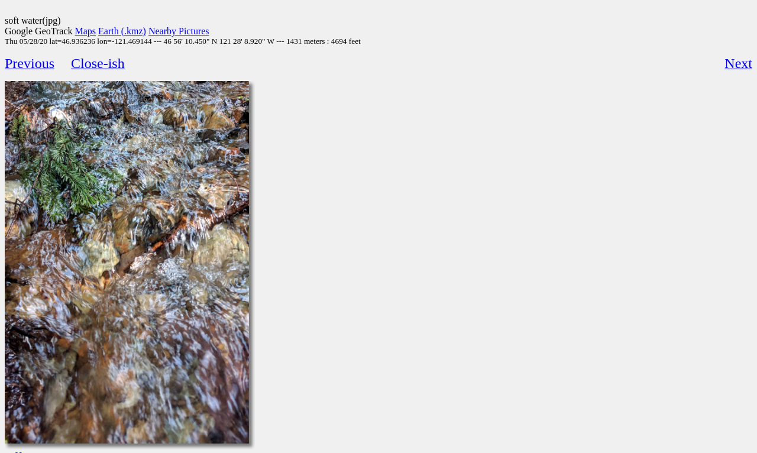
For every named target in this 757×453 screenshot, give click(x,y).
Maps (85, 31)
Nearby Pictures (178, 31)
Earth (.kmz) (122, 31)
